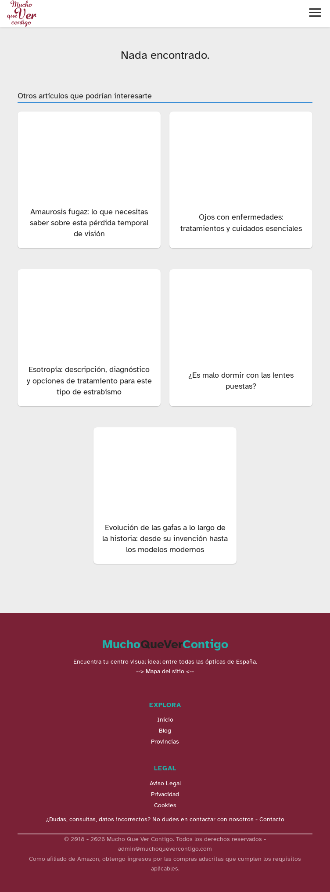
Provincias (165, 741)
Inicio (165, 719)
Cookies (165, 805)
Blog (165, 730)
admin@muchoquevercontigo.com (165, 848)
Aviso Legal (165, 783)
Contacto (271, 819)
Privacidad (165, 794)
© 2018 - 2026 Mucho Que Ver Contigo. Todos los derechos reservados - (165, 839)
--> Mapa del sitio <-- (165, 671)
